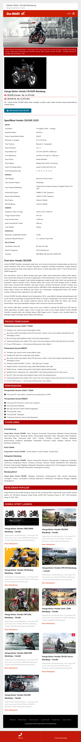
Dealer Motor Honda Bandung (21, 5)
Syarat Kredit (45, 720)
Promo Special (33, 720)
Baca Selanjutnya (11, 544)
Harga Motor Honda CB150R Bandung (24, 91)
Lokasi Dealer (66, 720)
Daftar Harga (22, 720)
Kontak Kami (56, 720)
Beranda (13, 720)
